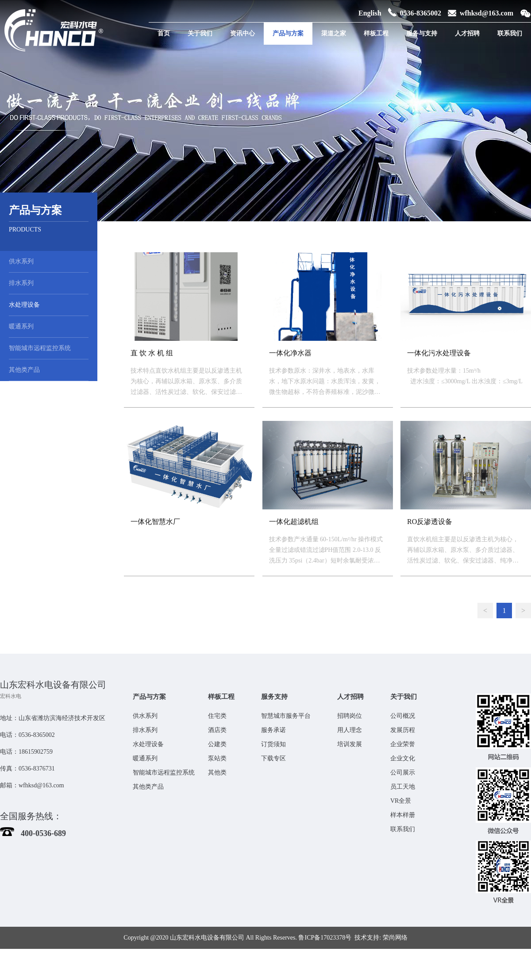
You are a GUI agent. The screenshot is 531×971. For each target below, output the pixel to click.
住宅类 (217, 716)
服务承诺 (273, 730)
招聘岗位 (349, 716)
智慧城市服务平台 (286, 716)
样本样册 (402, 815)
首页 (164, 33)
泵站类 (217, 758)
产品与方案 (288, 33)
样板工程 (376, 33)
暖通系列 (21, 326)
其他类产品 (24, 369)
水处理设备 (24, 304)
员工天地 (402, 786)
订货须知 (273, 744)
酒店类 (217, 730)
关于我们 (200, 33)
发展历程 (402, 730)
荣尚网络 (395, 937)
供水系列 (21, 261)
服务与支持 (421, 33)
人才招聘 (467, 33)
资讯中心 (242, 33)
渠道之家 (333, 33)
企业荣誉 (402, 744)
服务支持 (274, 697)
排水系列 (21, 283)
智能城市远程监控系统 (40, 348)
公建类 (217, 744)
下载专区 (273, 758)
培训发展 (349, 744)
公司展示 (402, 772)
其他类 (217, 772)
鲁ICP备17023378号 (324, 937)
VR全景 (400, 801)
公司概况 (402, 716)
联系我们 (509, 33)
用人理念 (349, 730)
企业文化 (402, 758)
